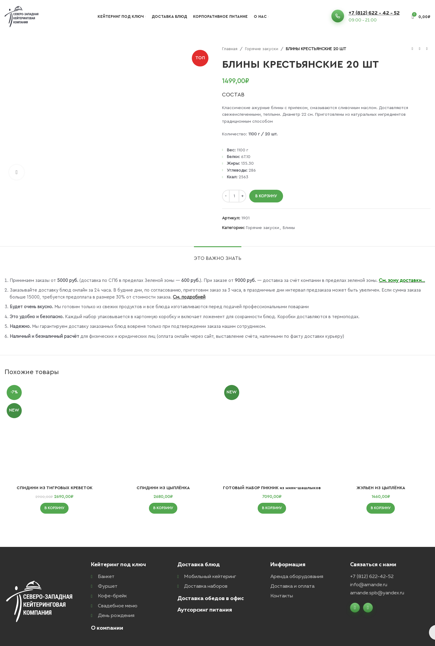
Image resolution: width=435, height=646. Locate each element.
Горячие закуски (261, 49)
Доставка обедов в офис (210, 598)
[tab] (217, 255)
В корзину (266, 196)
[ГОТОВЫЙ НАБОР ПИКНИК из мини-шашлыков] (272, 433)
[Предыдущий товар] (412, 49)
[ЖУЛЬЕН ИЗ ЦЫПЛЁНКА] (380, 433)
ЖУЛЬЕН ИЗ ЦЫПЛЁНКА (380, 488)
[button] (54, 508)
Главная (229, 49)
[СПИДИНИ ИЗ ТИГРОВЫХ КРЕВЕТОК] (54, 433)
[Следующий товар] (426, 49)
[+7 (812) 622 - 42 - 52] (337, 16)
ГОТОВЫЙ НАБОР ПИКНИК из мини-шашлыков (272, 488)
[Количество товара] (234, 196)
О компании (107, 628)
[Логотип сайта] (21, 16)
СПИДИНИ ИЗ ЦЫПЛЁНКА (163, 488)
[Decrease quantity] (226, 196)
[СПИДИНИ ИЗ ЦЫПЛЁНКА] (163, 433)
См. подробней (189, 297)
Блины (289, 228)
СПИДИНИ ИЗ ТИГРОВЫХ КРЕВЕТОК (54, 488)
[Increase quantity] (242, 196)
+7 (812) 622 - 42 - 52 (374, 13)
